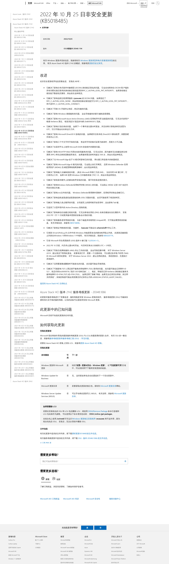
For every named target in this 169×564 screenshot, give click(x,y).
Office (48, 3)
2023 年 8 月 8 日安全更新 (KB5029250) (24, 54)
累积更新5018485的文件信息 (84, 433)
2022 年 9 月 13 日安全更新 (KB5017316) (23, 156)
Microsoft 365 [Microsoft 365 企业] (88, 555)
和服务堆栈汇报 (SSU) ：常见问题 (75, 338)
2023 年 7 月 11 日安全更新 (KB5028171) (23, 60)
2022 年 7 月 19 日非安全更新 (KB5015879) (23, 173)
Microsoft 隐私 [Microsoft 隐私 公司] (141, 551)
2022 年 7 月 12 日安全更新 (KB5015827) (23, 179)
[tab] (46, 479)
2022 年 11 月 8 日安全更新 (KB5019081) (23, 126)
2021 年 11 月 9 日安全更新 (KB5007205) (23, 281)
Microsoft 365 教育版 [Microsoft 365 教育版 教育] (67, 551)
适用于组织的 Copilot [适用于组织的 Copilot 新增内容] (14, 547)
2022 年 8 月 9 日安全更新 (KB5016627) (24, 167)
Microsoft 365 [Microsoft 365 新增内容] (12, 551)
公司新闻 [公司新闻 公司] (139, 547)
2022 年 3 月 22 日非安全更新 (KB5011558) (23, 221)
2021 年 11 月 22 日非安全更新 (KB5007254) (24, 275)
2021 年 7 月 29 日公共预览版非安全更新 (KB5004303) (23, 334)
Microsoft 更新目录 (108, 386)
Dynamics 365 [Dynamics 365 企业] (88, 551)
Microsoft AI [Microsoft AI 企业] (87, 540)
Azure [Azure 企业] (86, 547)
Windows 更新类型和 (89, 60)
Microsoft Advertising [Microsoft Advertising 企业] (90, 559)
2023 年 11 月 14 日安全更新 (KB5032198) (24, 36)
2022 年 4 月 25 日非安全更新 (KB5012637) (23, 209)
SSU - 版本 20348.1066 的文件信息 (92, 438)
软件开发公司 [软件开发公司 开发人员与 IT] (115, 562)
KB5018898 (74, 223)
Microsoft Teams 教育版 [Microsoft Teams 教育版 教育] (67, 547)
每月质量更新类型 (105, 60)
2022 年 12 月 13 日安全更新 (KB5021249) (24, 108)
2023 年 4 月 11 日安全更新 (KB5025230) (23, 78)
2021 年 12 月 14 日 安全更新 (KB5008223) (23, 269)
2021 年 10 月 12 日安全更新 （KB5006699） (24, 293)
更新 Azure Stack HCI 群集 (91, 343)
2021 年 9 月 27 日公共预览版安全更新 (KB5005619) (24, 299)
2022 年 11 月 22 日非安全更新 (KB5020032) (24, 114)
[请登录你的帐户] (155, 3)
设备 (62, 3)
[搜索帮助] (143, 3)
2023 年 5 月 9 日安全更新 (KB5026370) (24, 72)
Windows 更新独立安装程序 (84, 418)
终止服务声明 (19, 31)
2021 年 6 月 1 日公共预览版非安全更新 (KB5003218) (24, 369)
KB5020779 (108, 235)
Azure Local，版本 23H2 (21, 14)
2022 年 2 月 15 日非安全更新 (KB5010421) (23, 233)
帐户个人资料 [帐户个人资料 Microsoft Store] (39, 540)
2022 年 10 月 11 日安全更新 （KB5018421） (24, 144)
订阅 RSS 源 (46, 443)
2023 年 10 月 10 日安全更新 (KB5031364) (24, 42)
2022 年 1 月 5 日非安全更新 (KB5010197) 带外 (24, 263)
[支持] (30, 3)
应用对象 (45, 27)
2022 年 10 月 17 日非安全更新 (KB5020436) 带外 (24, 138)
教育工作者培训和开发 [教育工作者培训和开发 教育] (67, 559)
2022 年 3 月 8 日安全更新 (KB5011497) (24, 227)
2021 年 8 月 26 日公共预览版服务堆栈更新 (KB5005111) (23, 320)
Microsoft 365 (39, 3)
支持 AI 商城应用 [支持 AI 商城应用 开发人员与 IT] (116, 547)
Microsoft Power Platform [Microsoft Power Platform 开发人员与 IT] (118, 559)
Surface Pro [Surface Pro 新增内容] (11, 540)
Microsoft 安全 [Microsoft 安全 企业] (88, 544)
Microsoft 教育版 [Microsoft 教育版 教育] (65, 540)
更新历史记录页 (95, 63)
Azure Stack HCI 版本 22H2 (23, 19)
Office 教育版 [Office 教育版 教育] (64, 555)
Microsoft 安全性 (93, 498)
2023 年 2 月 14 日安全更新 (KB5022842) (23, 90)
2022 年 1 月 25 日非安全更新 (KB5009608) (23, 245)
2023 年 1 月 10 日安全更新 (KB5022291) (23, 96)
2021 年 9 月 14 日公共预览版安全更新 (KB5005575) (24, 305)
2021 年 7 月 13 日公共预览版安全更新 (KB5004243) (24, 349)
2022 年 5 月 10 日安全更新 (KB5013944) (23, 203)
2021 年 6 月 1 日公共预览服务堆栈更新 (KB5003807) (24, 375)
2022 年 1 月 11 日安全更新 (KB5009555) (23, 257)
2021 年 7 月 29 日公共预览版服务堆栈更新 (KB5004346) (23, 342)
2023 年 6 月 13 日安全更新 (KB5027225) (23, 66)
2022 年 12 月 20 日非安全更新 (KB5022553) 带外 (24, 102)
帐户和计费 (72, 3)
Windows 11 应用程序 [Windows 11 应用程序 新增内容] (14, 559)
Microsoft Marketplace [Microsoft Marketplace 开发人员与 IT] (117, 555)
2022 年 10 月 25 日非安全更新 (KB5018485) (24, 132)
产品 (54, 3)
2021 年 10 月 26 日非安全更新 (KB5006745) (24, 287)
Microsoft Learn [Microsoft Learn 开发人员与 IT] (115, 544)
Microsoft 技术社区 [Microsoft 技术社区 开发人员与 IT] (116, 551)
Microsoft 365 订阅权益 (50, 498)
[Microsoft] (16, 3)
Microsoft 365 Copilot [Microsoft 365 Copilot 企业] (90, 562)
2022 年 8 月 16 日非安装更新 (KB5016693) (23, 162)
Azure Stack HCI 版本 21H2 (23, 24)
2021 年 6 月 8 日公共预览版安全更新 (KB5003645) (24, 363)
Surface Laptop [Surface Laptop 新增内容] (12, 544)
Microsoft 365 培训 (71, 498)
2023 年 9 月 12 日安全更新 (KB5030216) (23, 48)
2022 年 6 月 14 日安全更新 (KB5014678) (23, 191)
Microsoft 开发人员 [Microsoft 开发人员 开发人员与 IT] (116, 540)
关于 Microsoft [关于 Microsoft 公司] (141, 544)
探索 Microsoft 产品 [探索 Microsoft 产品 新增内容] (14, 555)
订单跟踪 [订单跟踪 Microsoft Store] (37, 547)
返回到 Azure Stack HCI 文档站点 (53, 283)
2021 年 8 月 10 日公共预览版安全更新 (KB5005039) (24, 327)
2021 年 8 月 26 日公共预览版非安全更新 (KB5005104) (23, 312)
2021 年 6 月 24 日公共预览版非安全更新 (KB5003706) (23, 356)
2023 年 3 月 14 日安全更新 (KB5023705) (23, 84)
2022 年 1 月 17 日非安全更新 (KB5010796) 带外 (23, 251)
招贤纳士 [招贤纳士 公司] (139, 540)
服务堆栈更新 (55, 338)
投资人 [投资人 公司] (138, 555)
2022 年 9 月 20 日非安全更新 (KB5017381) (23, 150)
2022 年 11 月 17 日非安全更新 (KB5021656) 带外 (24, 120)
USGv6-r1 (94, 240)
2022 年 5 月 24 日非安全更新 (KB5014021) (23, 197)
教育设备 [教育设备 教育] (63, 544)
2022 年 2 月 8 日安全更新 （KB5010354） (24, 239)
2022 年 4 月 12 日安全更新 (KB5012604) (23, 215)
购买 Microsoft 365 (95, 3)
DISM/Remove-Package (97, 411)
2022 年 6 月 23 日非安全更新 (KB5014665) (23, 185)
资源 (81, 3)
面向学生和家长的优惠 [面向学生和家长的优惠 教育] (67, 562)
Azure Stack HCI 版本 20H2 (23, 381)
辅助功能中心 (115, 498)
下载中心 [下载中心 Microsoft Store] (37, 544)
